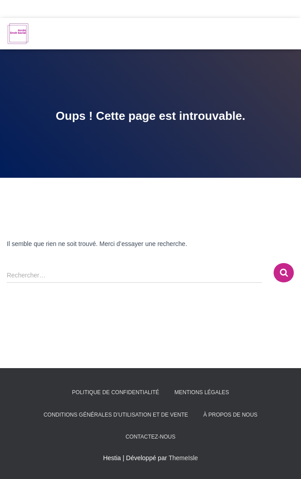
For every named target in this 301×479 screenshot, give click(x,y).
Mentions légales (201, 392)
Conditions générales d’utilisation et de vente (116, 415)
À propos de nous (230, 415)
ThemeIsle (183, 457)
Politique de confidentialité (115, 392)
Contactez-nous (150, 437)
